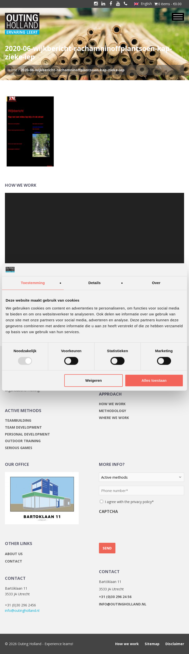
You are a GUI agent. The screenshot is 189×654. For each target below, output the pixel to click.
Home (12, 70)
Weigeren (93, 381)
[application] (94, 243)
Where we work (114, 417)
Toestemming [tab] (33, 283)
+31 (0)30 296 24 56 (115, 596)
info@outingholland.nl (22, 610)
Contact (13, 561)
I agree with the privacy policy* (129, 501)
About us (14, 553)
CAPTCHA (108, 511)
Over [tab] (156, 283)
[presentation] (136, 526)
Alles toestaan (154, 381)
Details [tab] (94, 283)
